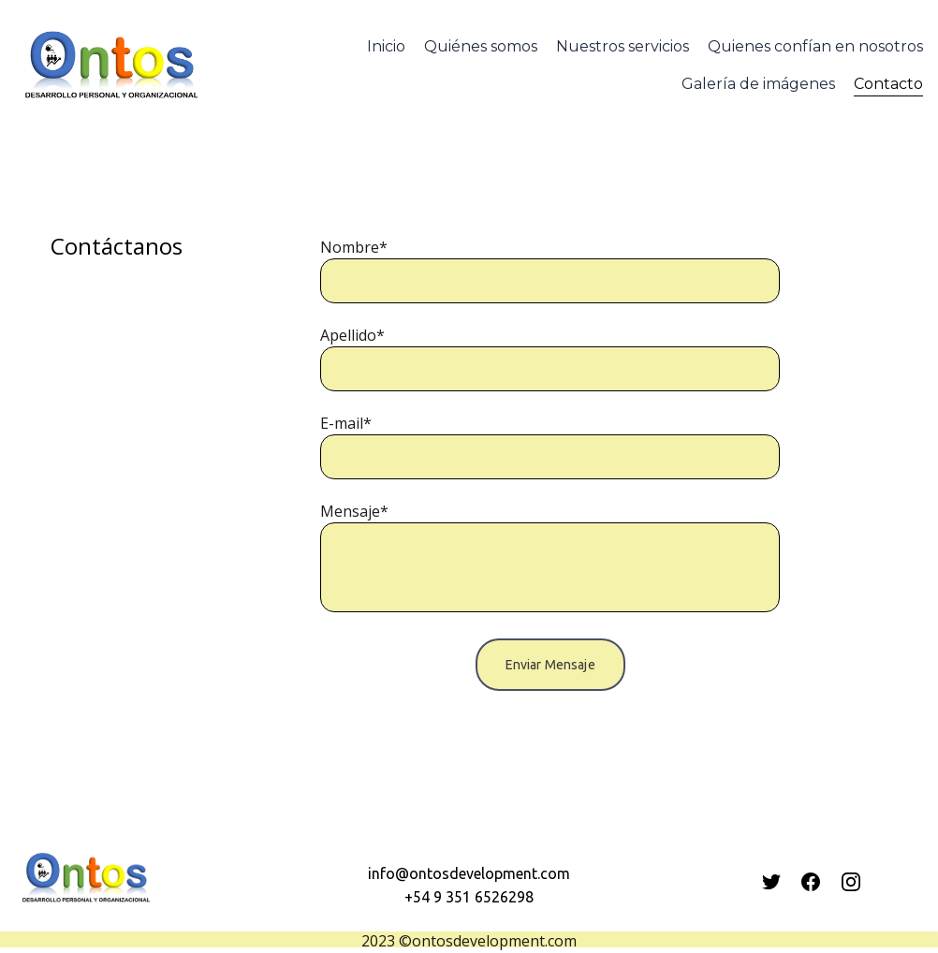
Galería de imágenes (758, 84)
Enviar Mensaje (550, 664)
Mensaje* (354, 511)
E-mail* (346, 423)
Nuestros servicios (622, 46)
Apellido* (352, 335)
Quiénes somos (480, 46)
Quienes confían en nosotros (815, 46)
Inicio (386, 46)
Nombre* (354, 247)
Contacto (888, 84)
